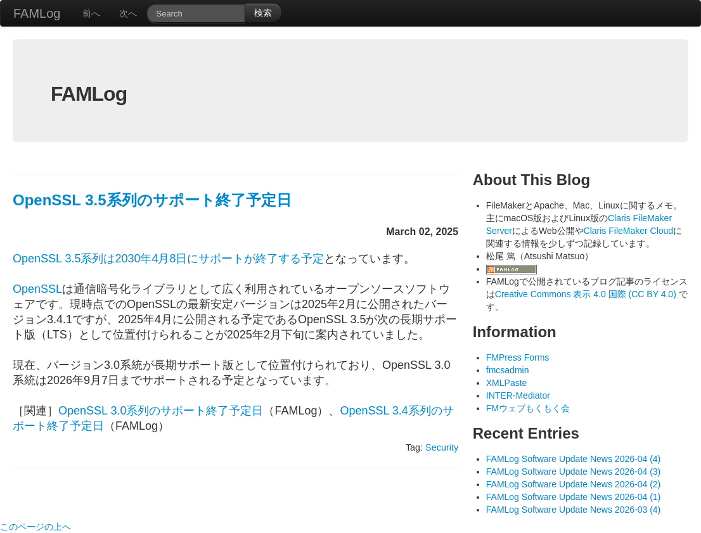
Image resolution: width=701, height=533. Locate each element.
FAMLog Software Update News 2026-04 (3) (573, 471)
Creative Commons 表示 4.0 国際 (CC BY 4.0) (587, 294)
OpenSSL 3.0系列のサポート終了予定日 (160, 410)
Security (441, 447)
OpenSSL (37, 289)
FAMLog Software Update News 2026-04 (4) (573, 459)
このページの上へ (35, 527)
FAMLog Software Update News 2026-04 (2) (573, 484)
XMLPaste (506, 383)
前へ (91, 13)
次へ (128, 13)
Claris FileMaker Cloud (629, 231)
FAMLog (36, 13)
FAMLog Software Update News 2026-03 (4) (573, 509)
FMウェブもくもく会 (528, 408)
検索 (263, 13)
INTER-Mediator (518, 395)
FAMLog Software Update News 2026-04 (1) (573, 497)
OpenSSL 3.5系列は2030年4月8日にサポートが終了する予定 (168, 258)
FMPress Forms (518, 357)
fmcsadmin (507, 370)
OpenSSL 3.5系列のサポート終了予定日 (152, 200)
